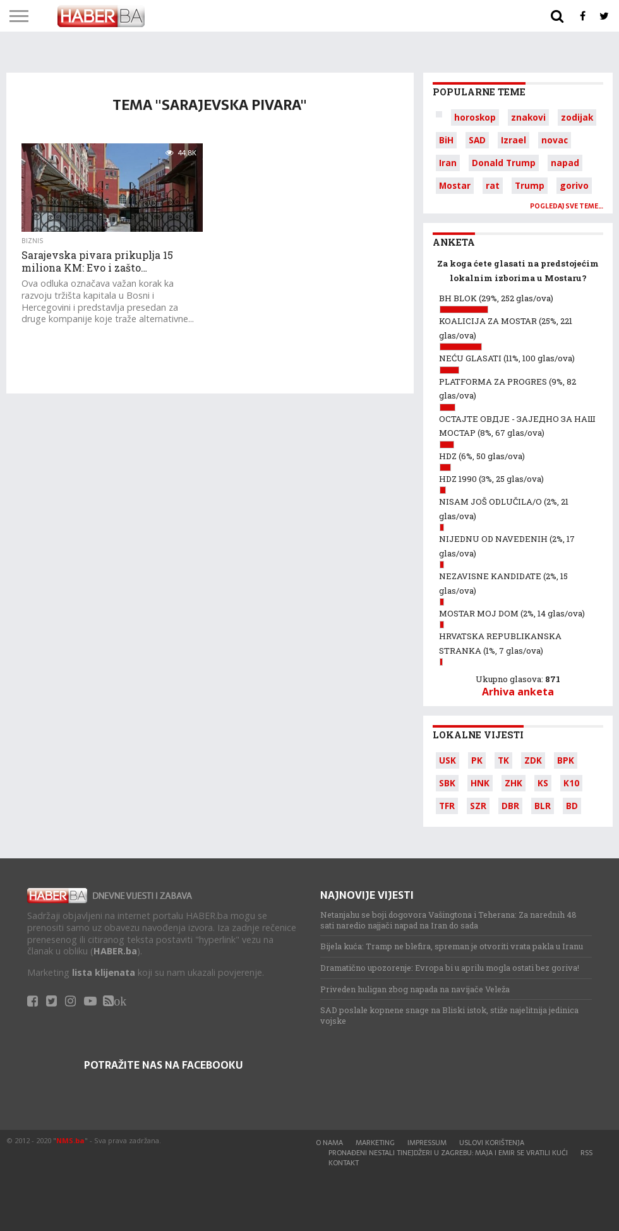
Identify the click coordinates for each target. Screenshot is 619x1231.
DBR (510, 806)
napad (565, 163)
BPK (565, 760)
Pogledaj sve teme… (566, 206)
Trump (529, 185)
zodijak (577, 117)
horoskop (475, 117)
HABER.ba (115, 951)
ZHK (513, 783)
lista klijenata (103, 972)
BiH (446, 140)
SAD (477, 140)
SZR (478, 806)
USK (447, 760)
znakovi (528, 117)
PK (477, 760)
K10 (571, 783)
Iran (448, 163)
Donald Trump (504, 163)
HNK (480, 783)
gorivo (574, 185)
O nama (329, 1142)
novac (554, 140)
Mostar (455, 185)
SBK (447, 783)
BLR (542, 806)
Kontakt (343, 1162)
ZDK (533, 760)
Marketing (375, 1142)
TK (503, 760)
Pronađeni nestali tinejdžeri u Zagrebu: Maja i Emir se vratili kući (448, 1152)
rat (493, 185)
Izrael (513, 140)
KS (543, 783)
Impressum (427, 1142)
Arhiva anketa (518, 692)
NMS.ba (70, 1140)
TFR (447, 806)
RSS (586, 1152)
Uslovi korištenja (491, 1142)
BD (572, 806)
